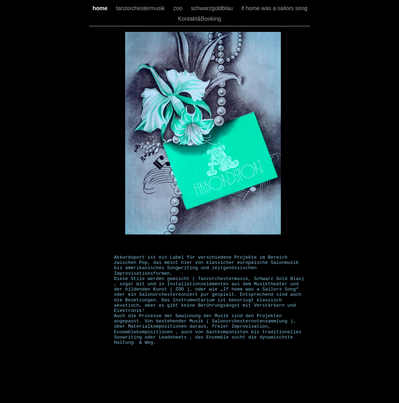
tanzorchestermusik (141, 8)
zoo (178, 8)
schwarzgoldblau (213, 8)
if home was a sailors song (274, 8)
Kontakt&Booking (199, 19)
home (101, 8)
